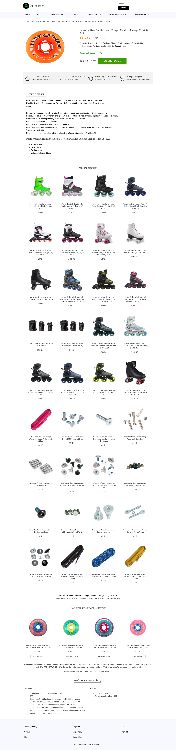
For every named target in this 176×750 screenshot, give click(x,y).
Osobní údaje (78, 737)
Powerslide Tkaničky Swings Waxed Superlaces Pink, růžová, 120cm (40, 439)
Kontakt (125, 732)
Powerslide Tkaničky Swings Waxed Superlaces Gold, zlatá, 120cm (135, 576)
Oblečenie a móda (142, 15)
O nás (124, 727)
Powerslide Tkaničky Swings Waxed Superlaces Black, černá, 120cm (72, 576)
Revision (96, 46)
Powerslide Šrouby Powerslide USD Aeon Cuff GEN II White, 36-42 (104, 485)
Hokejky (77, 15)
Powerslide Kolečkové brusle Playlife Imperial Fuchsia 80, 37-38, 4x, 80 (72, 206)
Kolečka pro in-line (86, 598)
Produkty (32, 21)
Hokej (39, 15)
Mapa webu (77, 732)
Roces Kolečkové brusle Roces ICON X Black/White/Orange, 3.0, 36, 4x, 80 (41, 253)
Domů (27, 15)
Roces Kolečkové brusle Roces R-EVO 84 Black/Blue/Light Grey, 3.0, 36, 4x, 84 (72, 392)
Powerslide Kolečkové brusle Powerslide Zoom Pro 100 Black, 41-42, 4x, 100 (104, 206)
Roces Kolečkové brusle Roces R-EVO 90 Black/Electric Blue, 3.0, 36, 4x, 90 (135, 206)
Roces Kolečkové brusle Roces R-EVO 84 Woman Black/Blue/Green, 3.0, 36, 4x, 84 (103, 346)
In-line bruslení (66, 21)
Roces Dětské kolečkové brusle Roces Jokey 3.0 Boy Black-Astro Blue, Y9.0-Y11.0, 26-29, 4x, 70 (72, 299)
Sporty (49, 21)
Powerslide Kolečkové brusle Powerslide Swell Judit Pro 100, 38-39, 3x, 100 (40, 206)
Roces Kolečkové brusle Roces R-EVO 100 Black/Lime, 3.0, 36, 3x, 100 (103, 392)
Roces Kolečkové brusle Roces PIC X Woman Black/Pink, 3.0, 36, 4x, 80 (72, 253)
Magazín (76, 727)
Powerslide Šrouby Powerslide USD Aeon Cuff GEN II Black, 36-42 (72, 485)
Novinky (27, 732)
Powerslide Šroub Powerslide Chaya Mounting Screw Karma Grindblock (104, 439)
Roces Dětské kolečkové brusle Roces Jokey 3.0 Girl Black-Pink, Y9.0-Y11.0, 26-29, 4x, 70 (135, 299)
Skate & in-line (56, 21)
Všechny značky (30, 727)
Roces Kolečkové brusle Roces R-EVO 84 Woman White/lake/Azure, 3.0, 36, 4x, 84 (135, 346)
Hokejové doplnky (59, 15)
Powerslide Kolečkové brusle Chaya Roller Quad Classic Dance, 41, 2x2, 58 (135, 392)
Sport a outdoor (41, 21)
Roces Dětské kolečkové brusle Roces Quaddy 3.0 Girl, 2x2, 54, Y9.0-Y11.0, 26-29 (103, 253)
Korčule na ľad (95, 15)
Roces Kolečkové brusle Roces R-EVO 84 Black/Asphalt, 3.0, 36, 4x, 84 (40, 392)
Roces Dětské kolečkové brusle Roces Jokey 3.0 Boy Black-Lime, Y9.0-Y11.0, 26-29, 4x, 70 (104, 299)
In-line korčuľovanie (117, 15)
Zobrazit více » (120, 46)
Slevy (26, 737)
